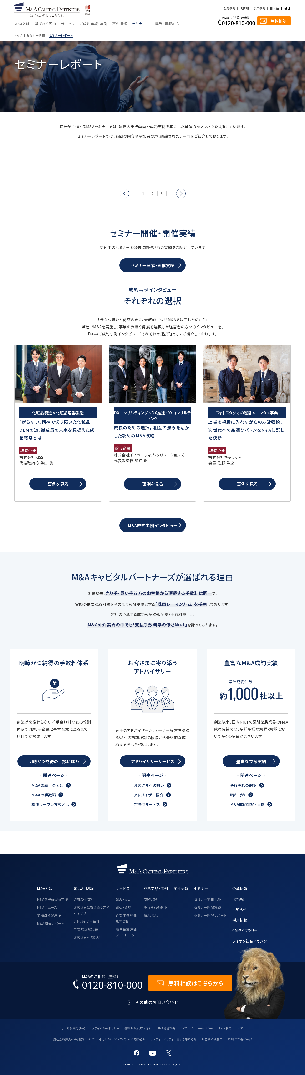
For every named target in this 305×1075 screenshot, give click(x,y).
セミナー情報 (35, 35)
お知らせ (239, 909)
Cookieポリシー (202, 1028)
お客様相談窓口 (211, 1039)
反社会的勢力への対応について (74, 1039)
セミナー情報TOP (208, 899)
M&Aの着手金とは (47, 785)
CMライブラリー (245, 930)
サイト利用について (230, 1028)
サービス (68, 24)
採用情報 (259, 8)
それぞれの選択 (243, 785)
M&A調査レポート (50, 923)
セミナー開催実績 (207, 907)
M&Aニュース (47, 907)
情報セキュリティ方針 (138, 1028)
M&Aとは (22, 24)
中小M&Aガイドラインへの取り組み (122, 1039)
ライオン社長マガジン (249, 940)
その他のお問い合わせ (157, 1002)
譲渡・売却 (123, 899)
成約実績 (151, 899)
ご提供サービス (147, 804)
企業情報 (229, 8)
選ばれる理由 (45, 24)
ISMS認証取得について (172, 1028)
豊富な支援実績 (86, 929)
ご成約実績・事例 (93, 24)
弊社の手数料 (84, 899)
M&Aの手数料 (43, 794)
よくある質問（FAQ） (74, 1028)
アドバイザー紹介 (148, 794)
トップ (18, 35)
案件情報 (119, 24)
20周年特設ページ (239, 1039)
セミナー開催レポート (210, 915)
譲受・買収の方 (167, 24)
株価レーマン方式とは (50, 804)
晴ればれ (238, 794)
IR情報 (244, 8)
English (286, 8)
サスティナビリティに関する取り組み (173, 1039)
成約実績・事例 (156, 888)
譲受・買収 (123, 907)
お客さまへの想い (149, 785)
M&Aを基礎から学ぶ (52, 899)
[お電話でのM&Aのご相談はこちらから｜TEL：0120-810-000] (108, 983)
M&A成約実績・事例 (247, 804)
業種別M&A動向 (49, 915)
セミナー (139, 24)
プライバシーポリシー (105, 1028)
